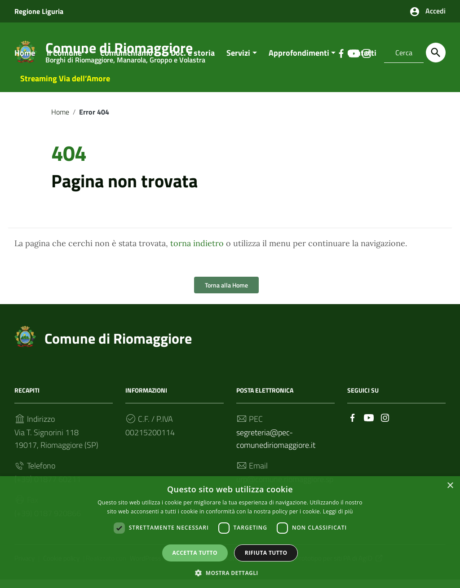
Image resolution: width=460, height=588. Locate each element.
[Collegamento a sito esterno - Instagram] (385, 426)
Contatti (361, 61)
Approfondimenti (299, 61)
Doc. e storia (193, 61)
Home (24, 61)
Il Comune (64, 61)
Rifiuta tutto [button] (266, 552)
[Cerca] (436, 52)
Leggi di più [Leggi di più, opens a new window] (338, 511)
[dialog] (230, 532)
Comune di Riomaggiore (118, 347)
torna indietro (197, 252)
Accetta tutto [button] (194, 552)
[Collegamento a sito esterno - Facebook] (352, 426)
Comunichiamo (126, 61)
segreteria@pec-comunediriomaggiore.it (275, 447)
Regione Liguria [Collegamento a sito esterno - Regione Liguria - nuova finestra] (38, 11)
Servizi (238, 61)
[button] (230, 572)
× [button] (450, 485)
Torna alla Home (226, 294)
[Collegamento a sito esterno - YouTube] (368, 426)
